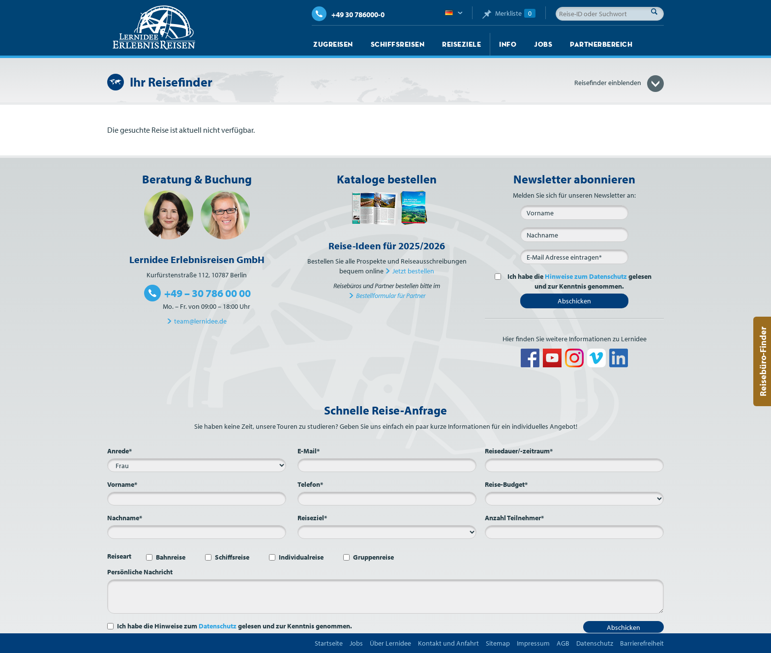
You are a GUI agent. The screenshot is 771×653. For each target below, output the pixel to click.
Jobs (543, 44)
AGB (563, 643)
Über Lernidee (390, 643)
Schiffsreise (232, 557)
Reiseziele (461, 44)
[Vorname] (574, 212)
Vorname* (122, 484)
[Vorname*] (196, 498)
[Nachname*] (196, 532)
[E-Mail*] (574, 256)
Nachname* (124, 517)
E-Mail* (308, 450)
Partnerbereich (601, 44)
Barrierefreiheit (642, 643)
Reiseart (119, 556)
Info (507, 44)
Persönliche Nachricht (140, 571)
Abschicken (574, 301)
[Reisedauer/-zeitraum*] (574, 465)
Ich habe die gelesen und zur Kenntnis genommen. (578, 281)
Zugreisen (333, 44)
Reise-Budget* (506, 484)
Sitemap (498, 643)
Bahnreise (170, 557)
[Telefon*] (386, 498)
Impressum (533, 643)
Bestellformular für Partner (390, 295)
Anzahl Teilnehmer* (514, 517)
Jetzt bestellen (413, 271)
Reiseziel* (312, 517)
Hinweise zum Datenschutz (586, 276)
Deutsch (453, 13)
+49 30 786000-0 (348, 14)
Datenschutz (218, 626)
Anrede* (119, 450)
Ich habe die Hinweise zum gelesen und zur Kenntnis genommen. (234, 626)
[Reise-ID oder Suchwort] (610, 14)
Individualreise (301, 557)
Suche (657, 11)
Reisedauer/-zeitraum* (519, 450)
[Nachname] (574, 234)
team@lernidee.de (200, 321)
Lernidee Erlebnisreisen (154, 27)
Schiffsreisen (398, 44)
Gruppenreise (373, 557)
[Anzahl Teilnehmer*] (574, 532)
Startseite (329, 643)
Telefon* (310, 484)
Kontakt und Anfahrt (448, 643)
